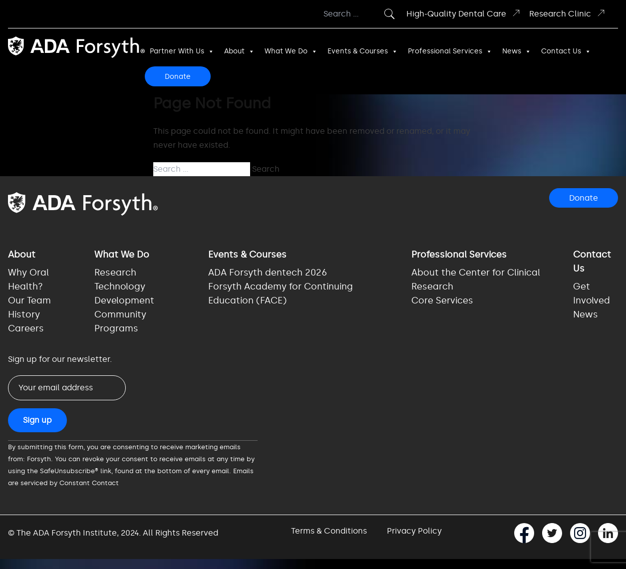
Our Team (29, 300)
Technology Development (124, 293)
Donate (178, 76)
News (516, 51)
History (24, 314)
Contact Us (566, 51)
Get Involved (591, 293)
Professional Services (450, 51)
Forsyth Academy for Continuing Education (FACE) (280, 293)
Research (115, 272)
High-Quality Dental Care (463, 13)
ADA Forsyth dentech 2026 (267, 272)
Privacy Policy (414, 531)
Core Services (442, 300)
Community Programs (120, 321)
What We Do (291, 51)
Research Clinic (567, 13)
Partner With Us (182, 51)
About (239, 51)
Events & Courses (362, 51)
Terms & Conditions (329, 531)
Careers (26, 328)
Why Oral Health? (28, 279)
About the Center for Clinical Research (475, 279)
